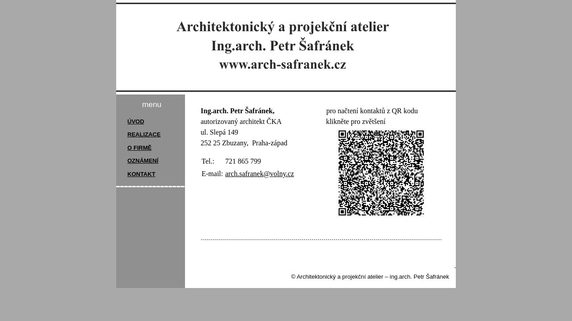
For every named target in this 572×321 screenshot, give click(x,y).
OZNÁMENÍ (142, 160)
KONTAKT (141, 174)
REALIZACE (143, 134)
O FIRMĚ (139, 147)
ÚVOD (135, 121)
